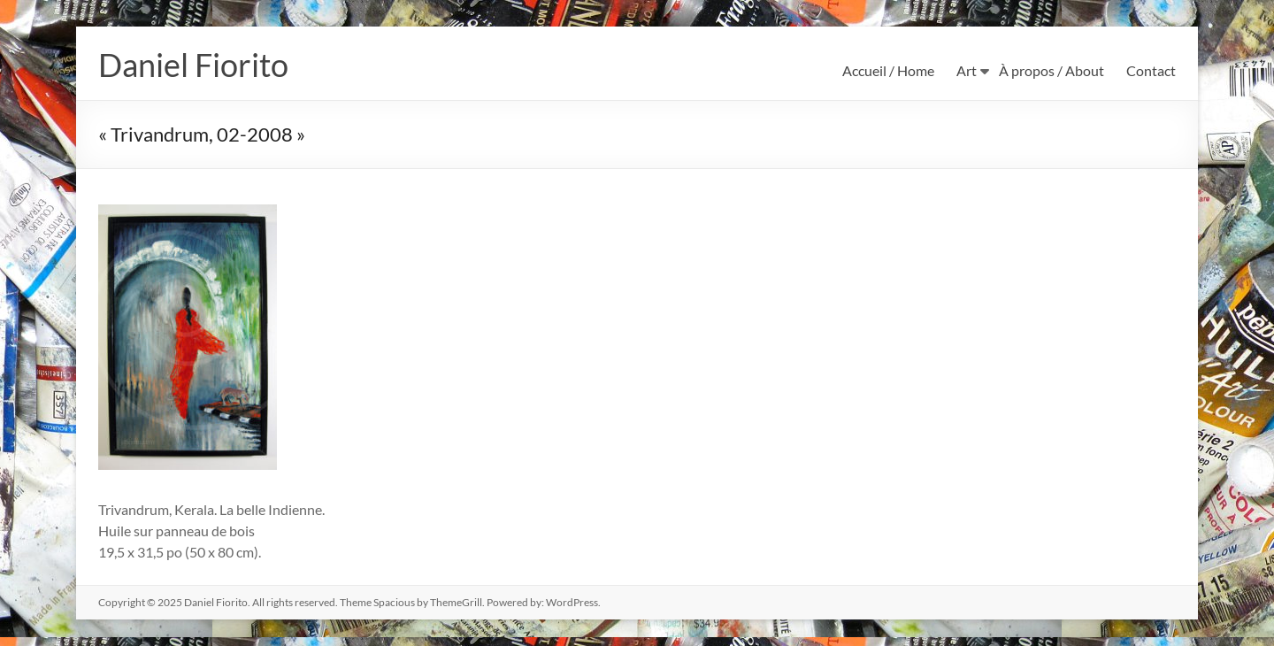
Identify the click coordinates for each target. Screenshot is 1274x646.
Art (966, 70)
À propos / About (1051, 70)
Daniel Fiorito (193, 64)
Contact (1151, 70)
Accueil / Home (888, 70)
